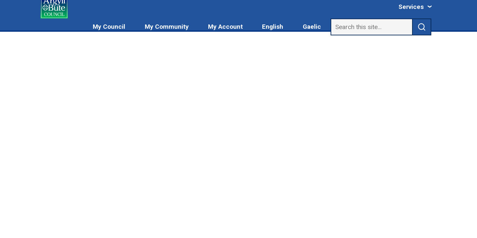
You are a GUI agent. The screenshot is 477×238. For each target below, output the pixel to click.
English (272, 26)
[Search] (371, 27)
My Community (167, 26)
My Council (109, 26)
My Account (225, 26)
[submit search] (421, 27)
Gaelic (312, 26)
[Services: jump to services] (415, 6)
